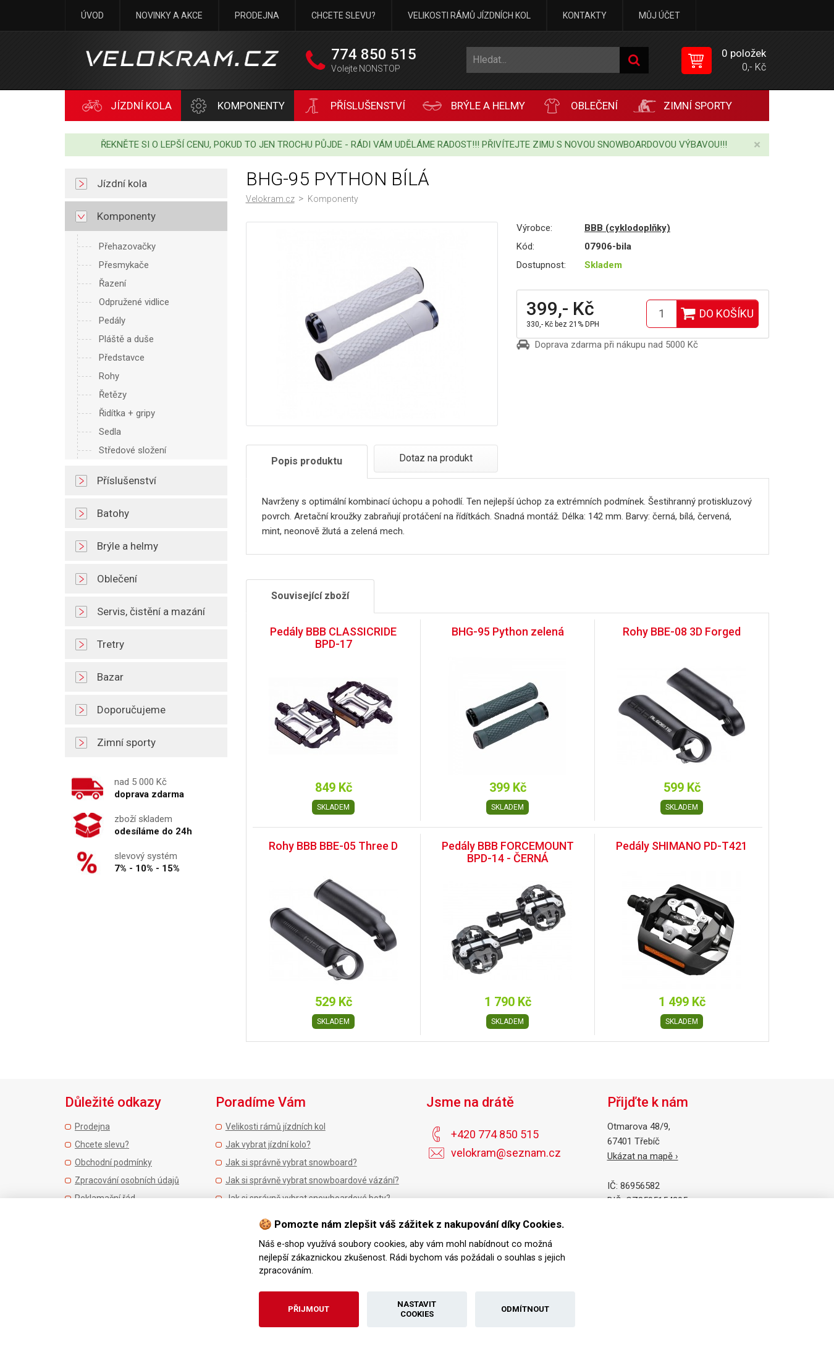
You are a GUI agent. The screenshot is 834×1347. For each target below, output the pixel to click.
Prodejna (257, 15)
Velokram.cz (270, 199)
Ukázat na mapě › (642, 1156)
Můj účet (659, 15)
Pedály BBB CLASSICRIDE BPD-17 (333, 637)
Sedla (110, 431)
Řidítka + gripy (127, 413)
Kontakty (585, 15)
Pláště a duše (126, 339)
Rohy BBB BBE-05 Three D (333, 845)
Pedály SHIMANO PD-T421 (682, 845)
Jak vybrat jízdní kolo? (268, 1144)
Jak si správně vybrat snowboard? (291, 1162)
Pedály (112, 320)
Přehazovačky (127, 246)
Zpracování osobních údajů (127, 1180)
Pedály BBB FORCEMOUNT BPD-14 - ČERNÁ (508, 852)
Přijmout (308, 1309)
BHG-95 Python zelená (508, 631)
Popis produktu (306, 461)
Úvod (92, 15)
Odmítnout (525, 1309)
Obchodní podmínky (113, 1162)
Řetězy (113, 394)
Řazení (112, 283)
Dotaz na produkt (436, 458)
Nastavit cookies (416, 1309)
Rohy (109, 376)
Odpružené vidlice (134, 302)
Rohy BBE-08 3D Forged (682, 631)
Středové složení (132, 450)
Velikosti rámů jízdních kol (469, 15)
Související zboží (310, 596)
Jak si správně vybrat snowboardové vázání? (312, 1180)
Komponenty (333, 199)
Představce (122, 357)
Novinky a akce (169, 15)
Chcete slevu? (343, 15)
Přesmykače (124, 265)
